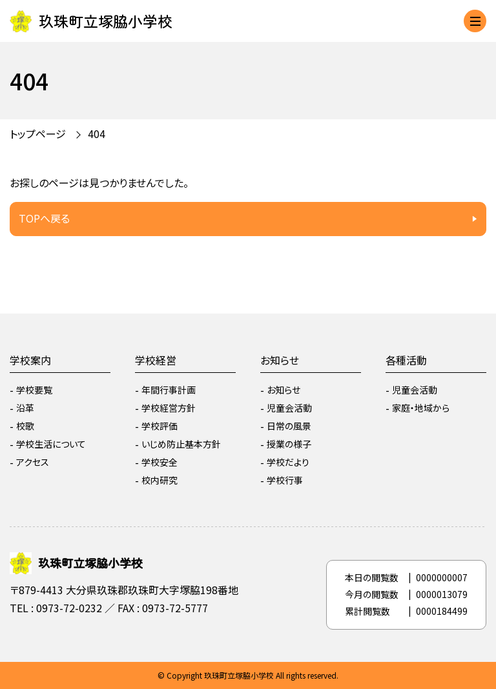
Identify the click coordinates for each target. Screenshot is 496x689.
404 (96, 133)
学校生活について (51, 443)
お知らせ (279, 360)
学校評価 (159, 425)
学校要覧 (34, 389)
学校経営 (155, 360)
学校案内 (30, 360)
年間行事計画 (168, 389)
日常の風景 (289, 425)
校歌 (25, 425)
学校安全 (159, 461)
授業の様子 (289, 443)
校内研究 (159, 480)
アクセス (32, 461)
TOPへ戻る (44, 218)
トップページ (38, 133)
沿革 (25, 407)
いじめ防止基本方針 (181, 443)
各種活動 (406, 360)
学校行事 (285, 480)
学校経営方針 (168, 407)
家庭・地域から (421, 407)
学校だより (288, 461)
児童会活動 (289, 407)
